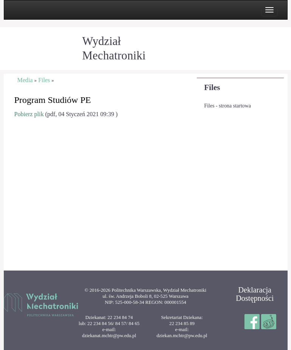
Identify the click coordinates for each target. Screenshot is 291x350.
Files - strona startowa (227, 106)
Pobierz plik (29, 114)
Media (25, 80)
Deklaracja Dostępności (255, 294)
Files (212, 87)
